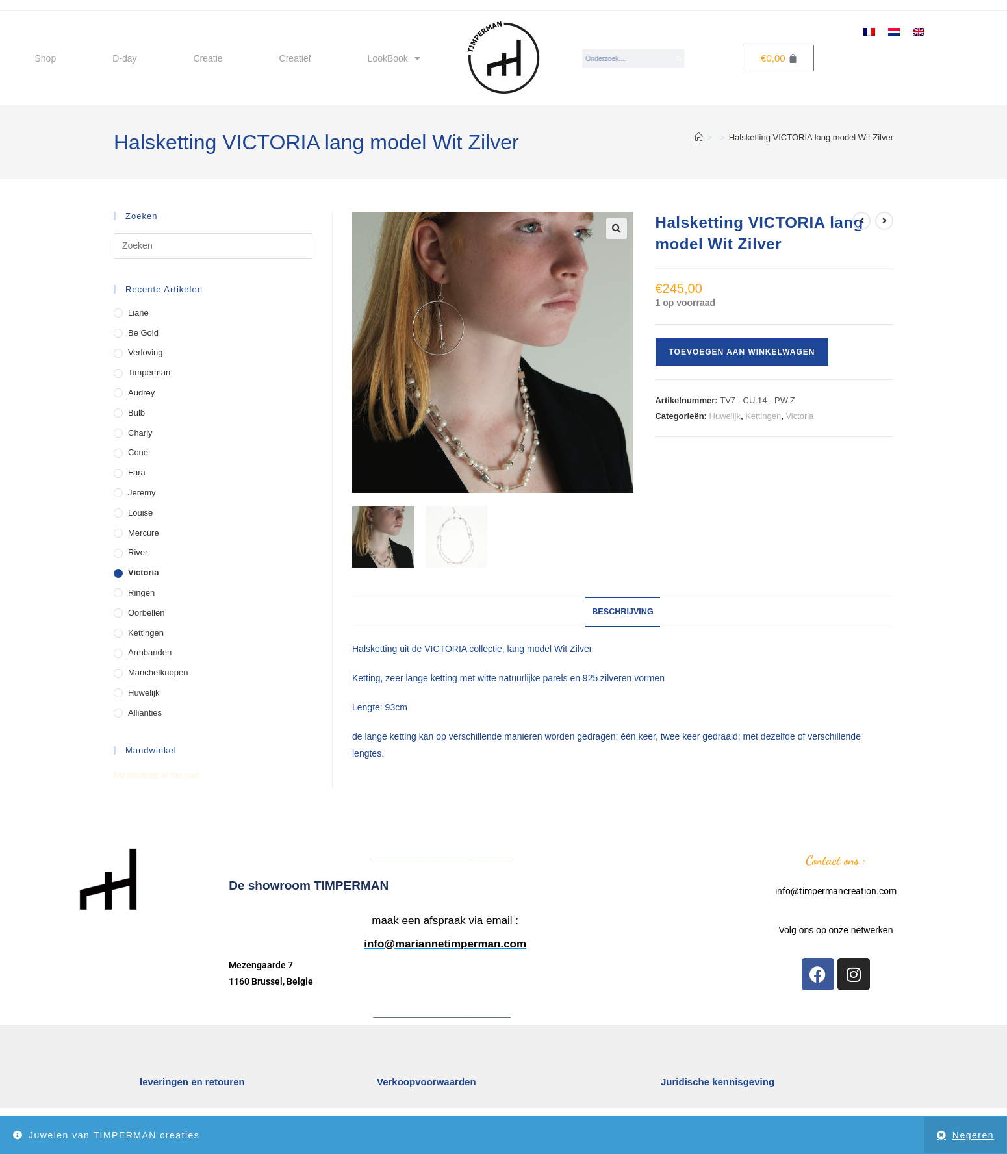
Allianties (145, 713)
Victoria (799, 416)
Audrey (141, 392)
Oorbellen (146, 613)
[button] (616, 228)
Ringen (141, 592)
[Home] (699, 137)
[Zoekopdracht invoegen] (213, 246)
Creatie (207, 58)
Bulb (136, 413)
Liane (138, 313)
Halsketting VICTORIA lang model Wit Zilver (811, 137)
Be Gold (143, 333)
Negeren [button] (973, 1135)
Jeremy (142, 492)
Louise (140, 513)
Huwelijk (725, 416)
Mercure (143, 533)
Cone (138, 452)
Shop (45, 58)
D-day (124, 58)
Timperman (149, 372)
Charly (140, 433)
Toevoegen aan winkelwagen (742, 352)
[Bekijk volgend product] (884, 221)
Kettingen (763, 416)
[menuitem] (869, 31)
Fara (137, 472)
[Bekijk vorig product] (861, 221)
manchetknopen (158, 672)
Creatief (295, 58)
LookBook (394, 58)
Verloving (145, 352)
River (137, 552)
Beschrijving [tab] (622, 611)
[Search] (679, 58)
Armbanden (150, 652)
